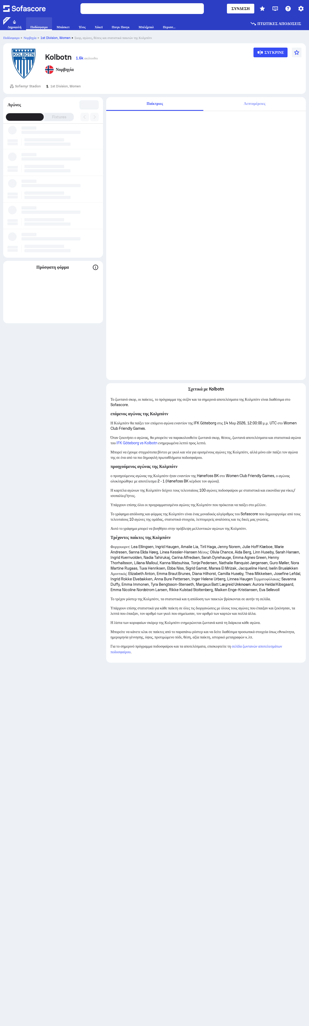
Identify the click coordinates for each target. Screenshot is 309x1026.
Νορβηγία (30, 38)
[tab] (154, 104)
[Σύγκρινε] (270, 54)
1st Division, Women (56, 38)
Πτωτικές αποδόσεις (275, 23)
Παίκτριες (155, 103)
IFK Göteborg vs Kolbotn (136, 443)
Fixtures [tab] (59, 117)
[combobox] (89, 104)
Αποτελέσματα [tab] (24, 117)
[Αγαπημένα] (296, 52)
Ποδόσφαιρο (11, 38)
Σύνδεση (240, 8)
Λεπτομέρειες (255, 103)
